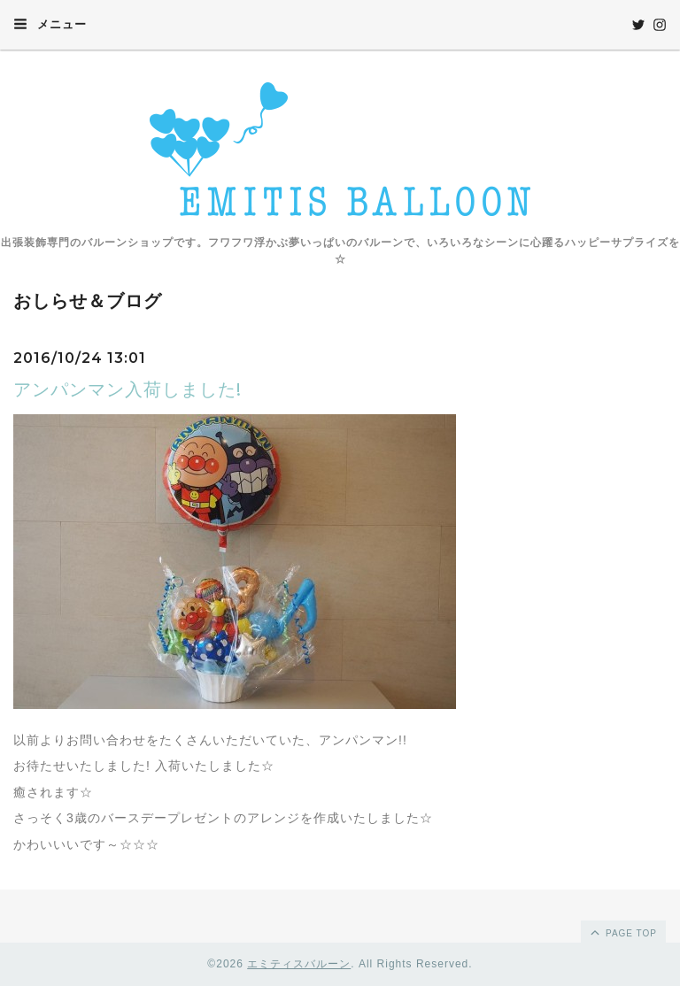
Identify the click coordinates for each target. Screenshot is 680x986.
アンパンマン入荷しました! (127, 389)
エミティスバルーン (299, 964)
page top (622, 932)
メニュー (50, 24)
